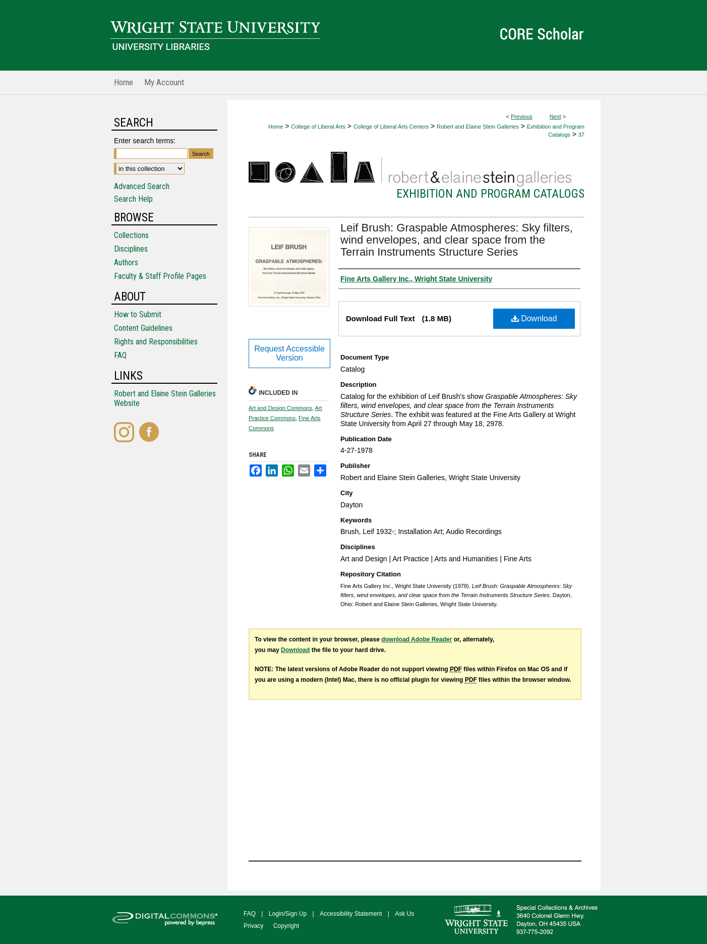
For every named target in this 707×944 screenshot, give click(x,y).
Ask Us (404, 913)
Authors (126, 262)
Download (534, 318)
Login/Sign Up (288, 913)
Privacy (253, 925)
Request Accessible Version (289, 353)
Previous (522, 116)
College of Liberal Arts (318, 127)
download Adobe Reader (416, 639)
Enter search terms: (144, 141)
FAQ (120, 355)
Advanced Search (141, 186)
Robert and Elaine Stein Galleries (478, 127)
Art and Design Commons (280, 408)
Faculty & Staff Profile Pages (160, 276)
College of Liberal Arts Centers (391, 127)
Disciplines (131, 249)
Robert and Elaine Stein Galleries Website (165, 398)
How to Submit (137, 314)
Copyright (286, 925)
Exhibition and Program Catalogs (490, 194)
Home (275, 127)
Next (555, 116)
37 (581, 135)
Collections (131, 235)
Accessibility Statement (351, 913)
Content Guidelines (143, 328)
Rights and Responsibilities (156, 341)
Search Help (133, 199)
